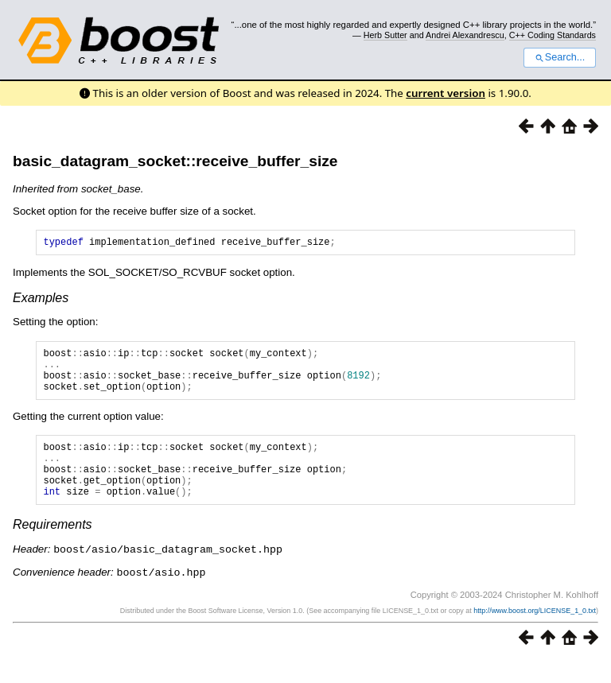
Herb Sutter (385, 35)
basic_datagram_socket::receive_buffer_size (175, 161)
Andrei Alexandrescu (465, 35)
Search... (560, 57)
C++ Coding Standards (552, 35)
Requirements (52, 548)
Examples (40, 300)
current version (445, 93)
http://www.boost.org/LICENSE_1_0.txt (534, 633)
